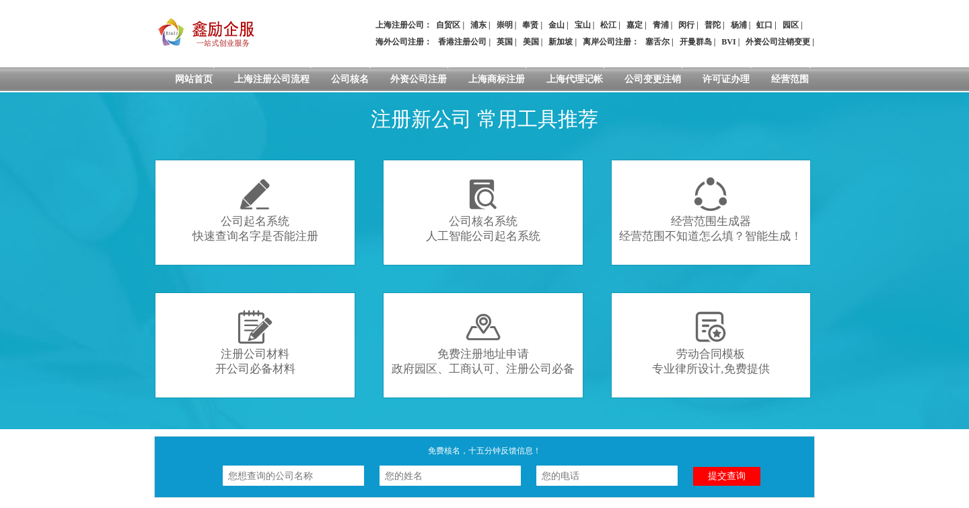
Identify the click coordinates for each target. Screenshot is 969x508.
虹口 (764, 25)
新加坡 (560, 41)
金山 (556, 25)
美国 (531, 41)
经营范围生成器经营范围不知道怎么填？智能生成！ (710, 210)
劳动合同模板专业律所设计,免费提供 (710, 342)
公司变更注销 (652, 79)
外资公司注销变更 (778, 41)
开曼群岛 (696, 41)
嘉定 (634, 25)
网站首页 (194, 79)
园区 (791, 25)
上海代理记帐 (574, 79)
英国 (505, 41)
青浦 (661, 25)
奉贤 (530, 25)
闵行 (686, 25)
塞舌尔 (657, 41)
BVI (728, 41)
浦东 (478, 25)
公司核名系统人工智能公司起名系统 (483, 210)
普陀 (713, 25)
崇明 (505, 25)
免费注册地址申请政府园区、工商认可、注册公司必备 (483, 342)
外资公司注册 (418, 79)
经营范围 (790, 79)
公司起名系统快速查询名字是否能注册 (255, 210)
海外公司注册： (403, 41)
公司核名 (350, 79)
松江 (608, 25)
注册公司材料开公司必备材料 (255, 342)
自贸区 (448, 25)
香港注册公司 (462, 41)
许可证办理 (726, 79)
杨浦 (739, 25)
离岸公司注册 (607, 41)
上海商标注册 (496, 79)
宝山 (583, 25)
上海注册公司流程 (272, 79)
